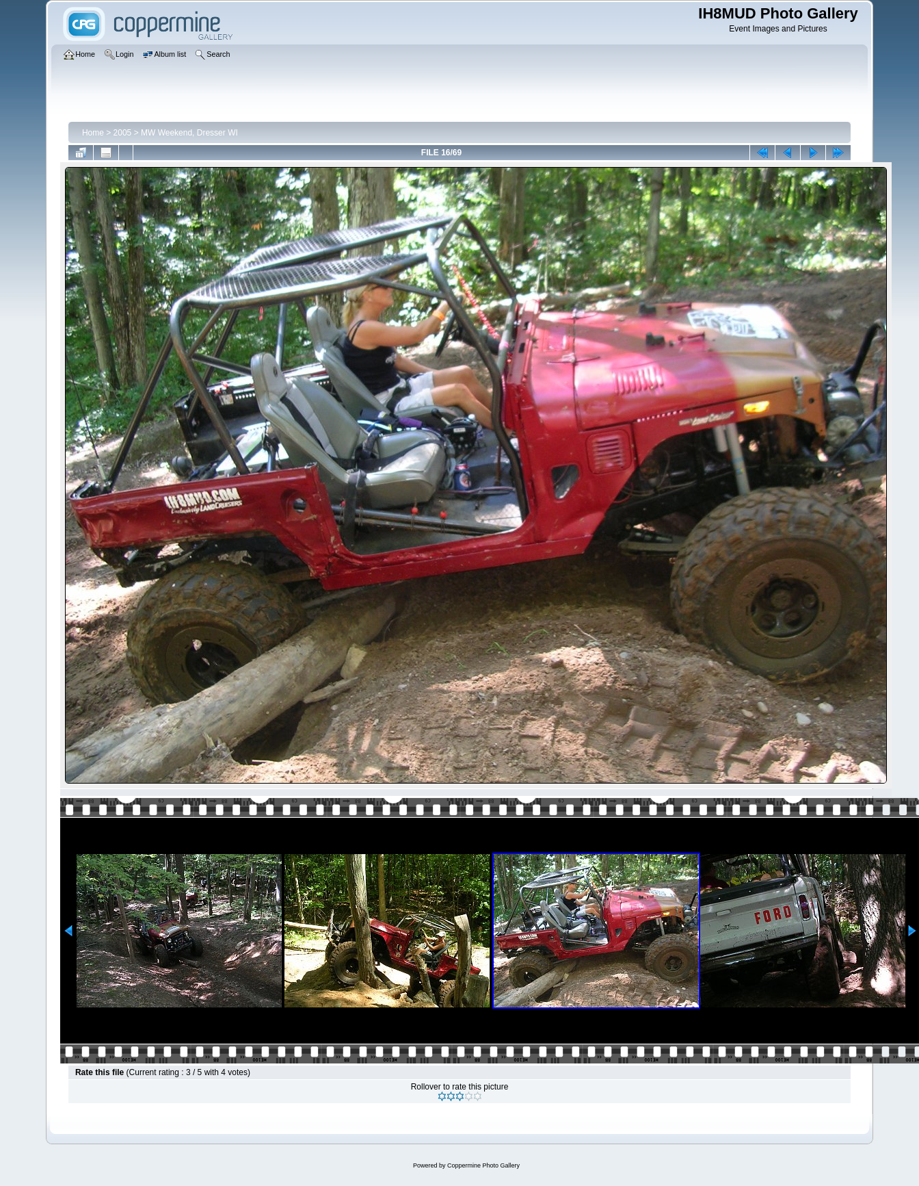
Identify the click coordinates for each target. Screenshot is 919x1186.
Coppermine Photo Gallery (483, 1165)
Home (93, 133)
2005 (123, 133)
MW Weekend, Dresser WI (189, 133)
